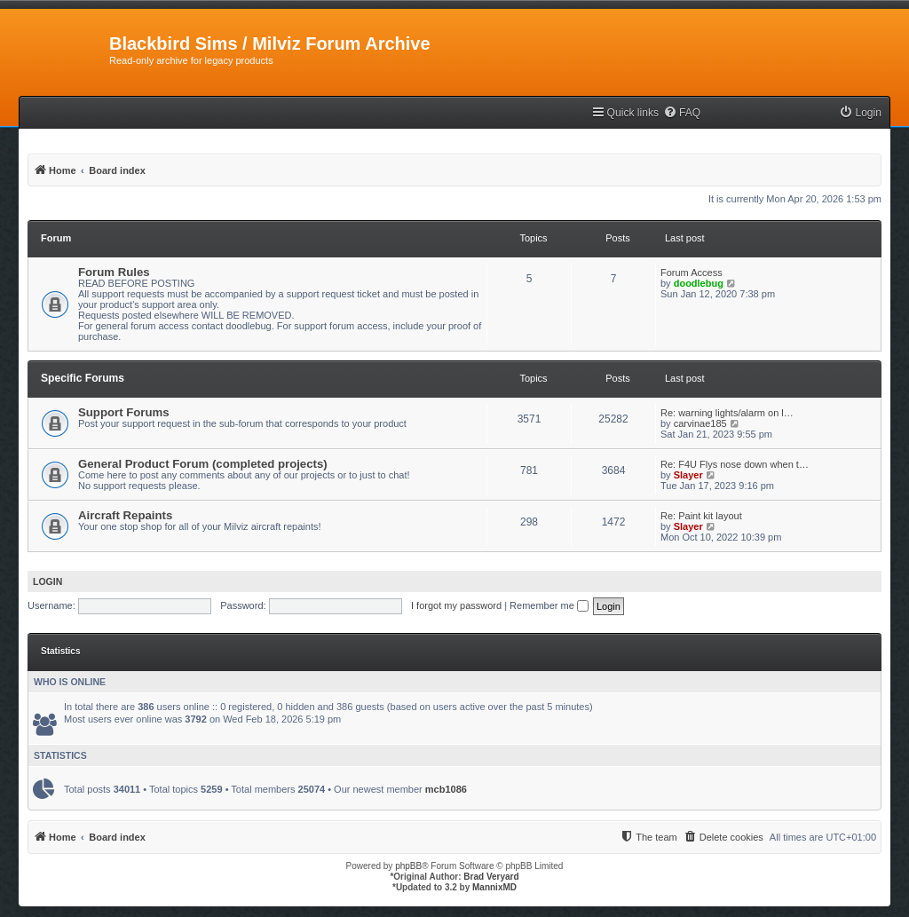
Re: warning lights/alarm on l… (727, 412)
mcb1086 (446, 789)
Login (47, 581)
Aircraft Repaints (125, 515)
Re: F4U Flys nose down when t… (734, 464)
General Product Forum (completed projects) (203, 463)
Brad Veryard (490, 876)
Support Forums (124, 412)
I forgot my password (456, 605)
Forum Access (691, 272)
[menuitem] (681, 113)
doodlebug (698, 283)
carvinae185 (700, 423)
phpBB (408, 866)
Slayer (688, 475)
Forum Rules (114, 272)
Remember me (549, 605)
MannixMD (494, 887)
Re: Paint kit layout (701, 515)
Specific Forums (82, 378)
